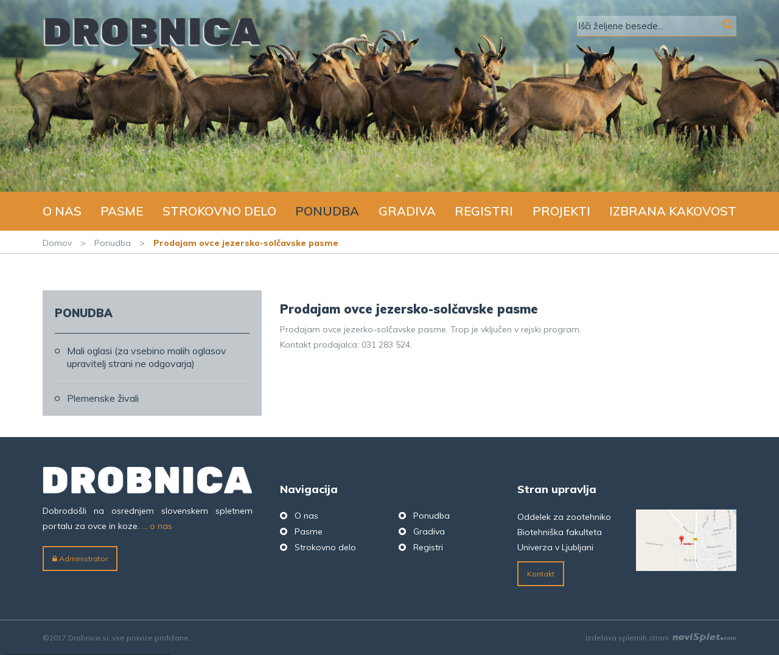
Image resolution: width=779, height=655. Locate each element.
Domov (57, 242)
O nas (62, 211)
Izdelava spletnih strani (660, 637)
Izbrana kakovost (672, 211)
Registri (484, 211)
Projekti (561, 211)
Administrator (80, 558)
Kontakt (540, 573)
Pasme (121, 211)
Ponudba (327, 211)
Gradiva (407, 211)
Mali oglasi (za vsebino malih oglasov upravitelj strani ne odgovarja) (146, 357)
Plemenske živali (103, 398)
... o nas (157, 525)
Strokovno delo (219, 211)
